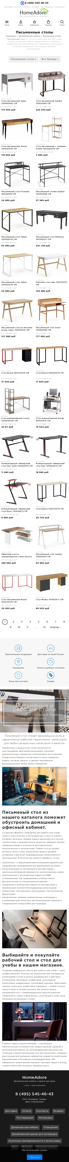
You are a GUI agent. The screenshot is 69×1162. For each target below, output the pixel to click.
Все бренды (50, 59)
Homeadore (11, 36)
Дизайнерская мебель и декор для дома (34, 1078)
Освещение (51, 1127)
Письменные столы (52, 36)
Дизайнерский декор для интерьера (34, 1134)
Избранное (34, 25)
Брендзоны (34, 1154)
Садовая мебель (47, 1148)
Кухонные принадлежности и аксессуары (34, 1141)
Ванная (26, 1148)
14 (44, 627)
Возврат (59, 1111)
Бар (14, 1148)
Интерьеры (60, 7)
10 (19, 627)
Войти (20, 25)
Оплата (17, 7)
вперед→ (55, 627)
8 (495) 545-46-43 (37, 3)
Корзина (48, 25)
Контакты (42, 1111)
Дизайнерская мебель (29, 36)
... (36, 627)
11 (27, 627)
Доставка (8, 7)
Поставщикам (25, 1118)
